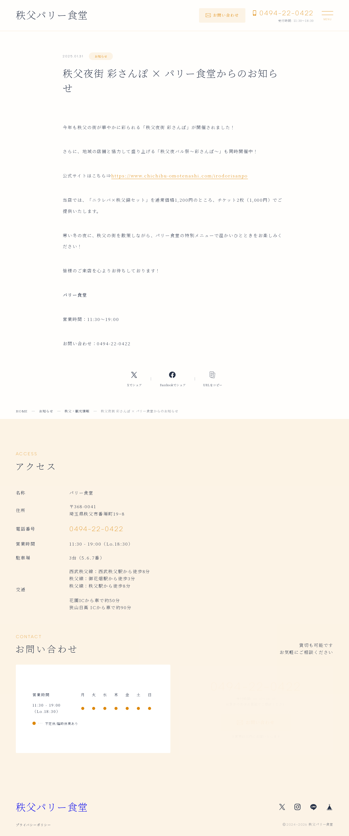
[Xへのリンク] (134, 378)
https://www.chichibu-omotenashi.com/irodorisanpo (179, 175)
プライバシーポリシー (33, 824)
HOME (22, 411)
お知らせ (101, 56)
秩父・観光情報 (77, 411)
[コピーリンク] (212, 378)
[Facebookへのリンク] (172, 378)
